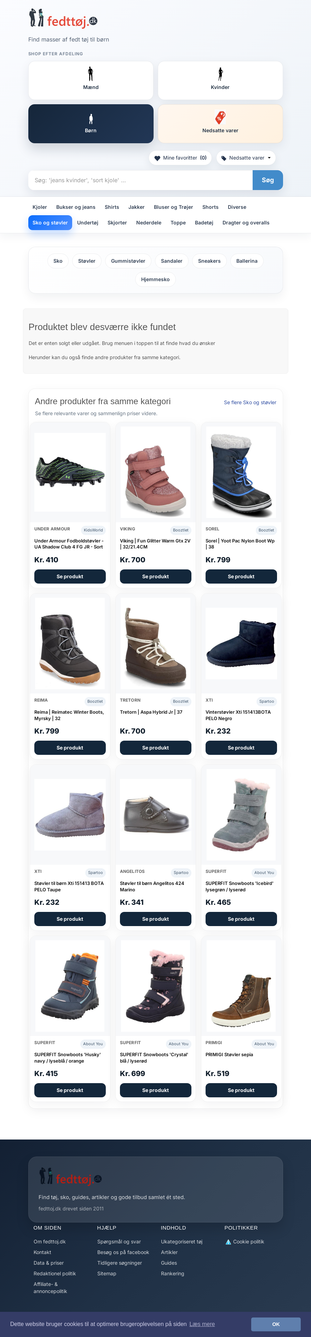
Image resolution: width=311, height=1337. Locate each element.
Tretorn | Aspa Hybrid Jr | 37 (151, 712)
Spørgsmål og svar (119, 1241)
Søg (268, 180)
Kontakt (42, 1252)
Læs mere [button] (202, 1324)
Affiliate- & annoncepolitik (50, 1287)
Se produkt (70, 576)
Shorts (210, 207)
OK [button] (276, 1324)
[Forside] (63, 18)
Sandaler (172, 261)
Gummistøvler (128, 261)
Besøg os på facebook (123, 1252)
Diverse (237, 207)
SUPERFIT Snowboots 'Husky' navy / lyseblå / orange (67, 1058)
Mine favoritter (180, 157)
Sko (58, 261)
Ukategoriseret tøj (181, 1241)
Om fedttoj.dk (50, 1241)
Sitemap (106, 1273)
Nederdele (148, 222)
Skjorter (117, 222)
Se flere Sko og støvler (250, 402)
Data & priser (49, 1263)
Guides (169, 1263)
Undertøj (87, 222)
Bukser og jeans (76, 207)
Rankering (172, 1273)
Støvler (87, 261)
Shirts (112, 207)
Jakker (136, 207)
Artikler (169, 1252)
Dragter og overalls (246, 222)
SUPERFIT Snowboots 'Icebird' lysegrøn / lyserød (239, 886)
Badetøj (204, 222)
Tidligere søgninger (119, 1263)
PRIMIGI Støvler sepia (229, 1054)
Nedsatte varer (246, 158)
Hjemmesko (155, 279)
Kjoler (40, 207)
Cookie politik (244, 1241)
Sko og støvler (50, 222)
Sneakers (209, 261)
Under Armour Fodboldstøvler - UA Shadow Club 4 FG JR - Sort (69, 544)
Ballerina (247, 261)
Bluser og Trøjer (173, 207)
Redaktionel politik (55, 1273)
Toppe (178, 222)
